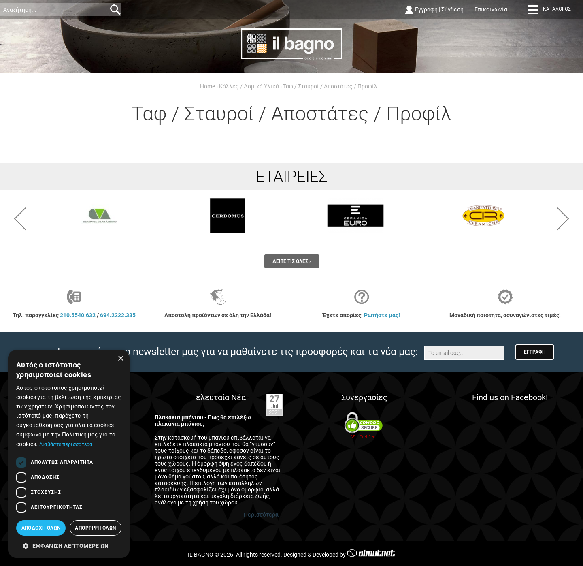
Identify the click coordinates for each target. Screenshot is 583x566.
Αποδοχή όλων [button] (41, 528)
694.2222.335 (118, 315)
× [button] (120, 359)
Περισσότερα (261, 514)
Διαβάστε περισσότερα (66, 444)
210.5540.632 (78, 315)
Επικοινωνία (490, 9)
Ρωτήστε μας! (382, 315)
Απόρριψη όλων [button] (95, 528)
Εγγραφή (426, 9)
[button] (68, 545)
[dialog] (69, 454)
